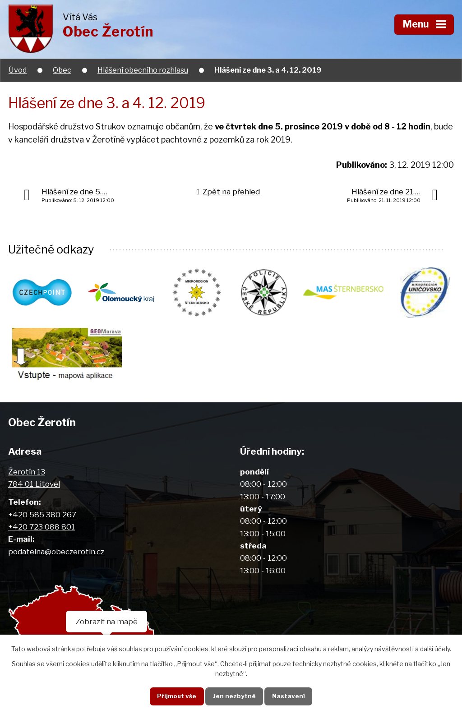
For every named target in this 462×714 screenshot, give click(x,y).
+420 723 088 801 (41, 526)
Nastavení (288, 696)
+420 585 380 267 (42, 514)
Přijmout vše (176, 696)
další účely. (435, 649)
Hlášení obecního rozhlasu (142, 69)
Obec (62, 69)
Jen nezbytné (234, 696)
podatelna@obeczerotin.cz (56, 551)
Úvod (18, 69)
